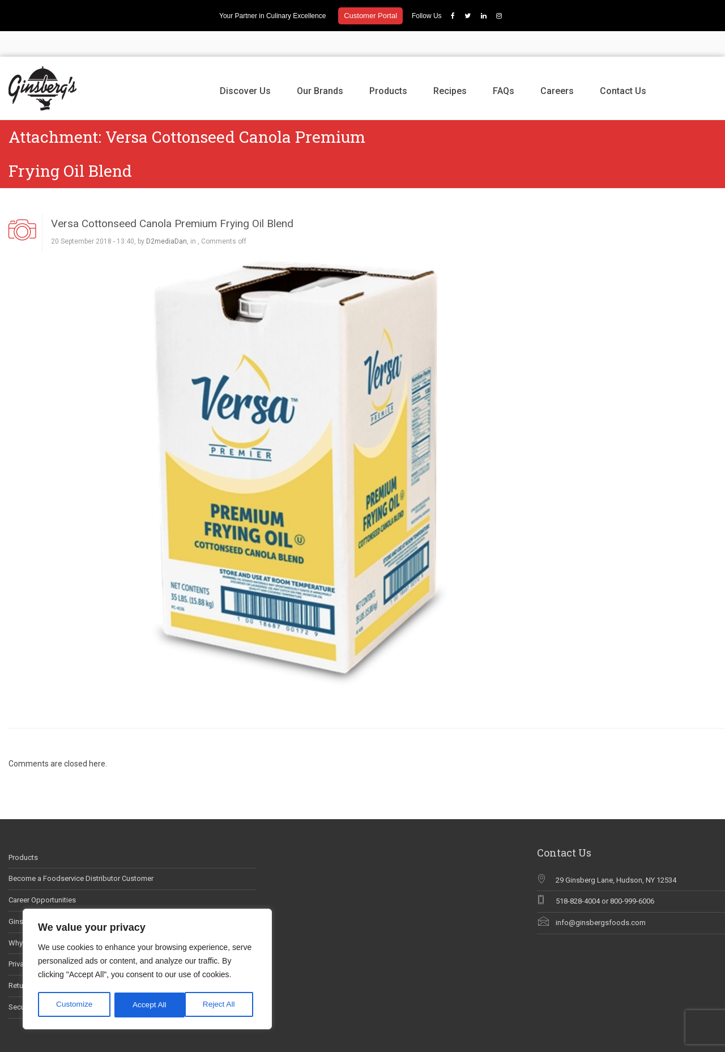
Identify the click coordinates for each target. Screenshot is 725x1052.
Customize (74, 1005)
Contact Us (623, 65)
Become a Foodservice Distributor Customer (80, 853)
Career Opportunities (42, 874)
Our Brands (320, 65)
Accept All (221, 1005)
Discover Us (245, 65)
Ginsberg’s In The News (46, 896)
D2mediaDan (166, 216)
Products (388, 65)
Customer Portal (370, 15)
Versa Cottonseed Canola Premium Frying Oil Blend (172, 198)
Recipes (450, 65)
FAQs (503, 65)
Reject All (148, 1005)
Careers (557, 65)
